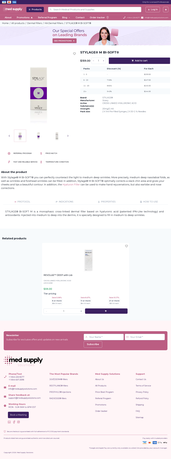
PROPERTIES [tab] (107, 201)
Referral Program (47, 17)
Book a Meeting (18, 415)
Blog (66, 17)
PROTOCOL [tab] (22, 201)
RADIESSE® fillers (57, 398)
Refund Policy (142, 398)
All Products (100, 386)
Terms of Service (143, 386)
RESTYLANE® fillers (58, 386)
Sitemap (140, 417)
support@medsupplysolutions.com (24, 398)
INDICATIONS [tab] (64, 201)
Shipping (140, 405)
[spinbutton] (98, 60)
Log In (153, 9)
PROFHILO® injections (60, 392)
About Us (99, 379)
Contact (80, 17)
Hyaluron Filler (71, 184)
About (8, 17)
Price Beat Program (104, 392)
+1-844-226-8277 (133, 18)
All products (17, 23)
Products (35, 9)
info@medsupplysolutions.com (156, 18)
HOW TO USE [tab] (149, 201)
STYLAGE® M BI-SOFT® (78, 23)
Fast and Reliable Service (25, 162)
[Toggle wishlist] (74, 54)
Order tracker (99, 17)
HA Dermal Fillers (54, 23)
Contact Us (141, 379)
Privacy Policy (142, 392)
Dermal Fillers (34, 23)
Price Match (51, 153)
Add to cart (139, 60)
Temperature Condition (57, 162)
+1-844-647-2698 (16, 380)
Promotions (25, 17)
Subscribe (93, 344)
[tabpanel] (85, 213)
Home (5, 23)
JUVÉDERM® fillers (58, 379)
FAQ (138, 411)
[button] (93, 61)
